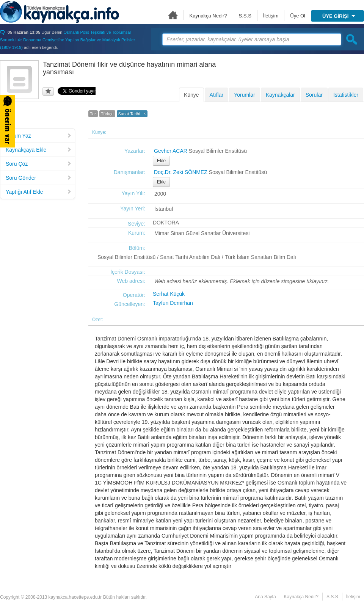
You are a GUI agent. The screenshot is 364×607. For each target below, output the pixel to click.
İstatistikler (345, 95)
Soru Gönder (39, 178)
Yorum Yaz (39, 136)
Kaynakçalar (280, 95)
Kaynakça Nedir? (208, 15)
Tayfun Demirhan (173, 303)
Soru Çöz (39, 164)
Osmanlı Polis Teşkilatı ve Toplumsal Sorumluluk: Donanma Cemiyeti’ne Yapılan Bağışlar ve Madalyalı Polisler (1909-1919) (67, 40)
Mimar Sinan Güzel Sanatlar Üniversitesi (201, 233)
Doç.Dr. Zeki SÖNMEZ (180, 172)
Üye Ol (297, 15)
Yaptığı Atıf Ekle (39, 192)
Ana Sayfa (173, 15)
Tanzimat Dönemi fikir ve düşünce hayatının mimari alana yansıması (129, 68)
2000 (160, 194)
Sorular (314, 95)
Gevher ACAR (170, 151)
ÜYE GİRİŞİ (338, 16)
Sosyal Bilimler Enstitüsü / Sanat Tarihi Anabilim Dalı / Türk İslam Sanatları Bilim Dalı (196, 257)
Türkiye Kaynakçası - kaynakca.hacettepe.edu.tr (59, 12)
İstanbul (163, 209)
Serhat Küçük (169, 294)
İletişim (270, 15)
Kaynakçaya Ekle (39, 150)
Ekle (161, 160)
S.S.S (245, 15)
